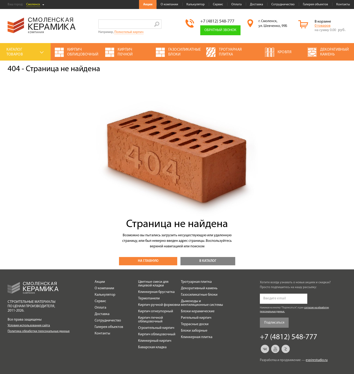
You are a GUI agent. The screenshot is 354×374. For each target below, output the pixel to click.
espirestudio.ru (317, 360)
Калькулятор (195, 4)
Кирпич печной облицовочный (150, 319)
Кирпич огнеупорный (155, 311)
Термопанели (149, 298)
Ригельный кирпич (196, 318)
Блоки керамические (198, 311)
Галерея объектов (315, 4)
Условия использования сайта (29, 325)
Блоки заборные (194, 331)
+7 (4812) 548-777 (217, 21)
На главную (148, 261)
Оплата (236, 4)
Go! (157, 24)
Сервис (218, 4)
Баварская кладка (152, 347)
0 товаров (323, 26)
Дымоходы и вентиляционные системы (202, 303)
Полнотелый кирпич (128, 32)
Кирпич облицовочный (156, 334)
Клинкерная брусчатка (156, 292)
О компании (169, 4)
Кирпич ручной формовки (159, 305)
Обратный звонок (220, 30)
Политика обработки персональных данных (39, 331)
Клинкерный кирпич (154, 341)
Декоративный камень (199, 288)
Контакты (343, 4)
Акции (147, 4)
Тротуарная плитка (196, 282)
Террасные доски (195, 324)
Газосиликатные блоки (199, 295)
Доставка (256, 4)
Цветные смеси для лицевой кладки (153, 283)
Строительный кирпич (156, 328)
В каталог (207, 261)
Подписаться (274, 322)
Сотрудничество (283, 4)
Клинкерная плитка (196, 337)
